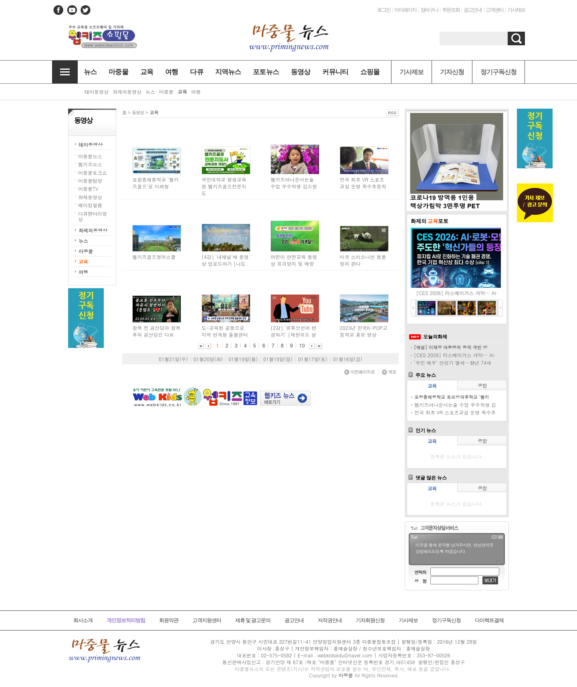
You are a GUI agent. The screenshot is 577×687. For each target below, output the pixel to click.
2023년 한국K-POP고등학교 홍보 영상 (363, 331)
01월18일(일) (278, 359)
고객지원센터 (206, 620)
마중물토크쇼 (92, 172)
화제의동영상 (93, 230)
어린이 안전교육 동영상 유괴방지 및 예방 (293, 260)
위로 (389, 372)
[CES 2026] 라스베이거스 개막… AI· (457, 292)
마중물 (86, 251)
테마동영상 (91, 144)
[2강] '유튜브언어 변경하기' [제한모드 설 (293, 331)
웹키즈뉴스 (90, 164)
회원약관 (168, 620)
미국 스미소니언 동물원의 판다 (363, 260)
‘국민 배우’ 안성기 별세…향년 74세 (452, 362)
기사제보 (516, 10)
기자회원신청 (370, 620)
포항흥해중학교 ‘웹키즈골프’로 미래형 (155, 183)
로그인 (383, 10)
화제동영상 (90, 197)
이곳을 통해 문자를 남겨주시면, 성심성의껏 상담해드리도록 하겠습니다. (457, 552)
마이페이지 (405, 10)
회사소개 (83, 620)
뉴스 (83, 240)
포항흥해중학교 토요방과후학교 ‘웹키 (451, 397)
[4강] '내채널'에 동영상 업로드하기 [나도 (225, 260)
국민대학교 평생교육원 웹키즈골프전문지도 (224, 186)
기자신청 (452, 72)
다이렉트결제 (489, 620)
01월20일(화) (208, 359)
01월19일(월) (243, 359)
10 (302, 345)
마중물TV (88, 188)
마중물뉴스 (90, 156)
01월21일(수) (173, 359)
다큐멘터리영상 (92, 216)
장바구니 (429, 10)
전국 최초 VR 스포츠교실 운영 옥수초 (455, 412)
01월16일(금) (347, 359)
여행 (83, 272)
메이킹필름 (90, 205)
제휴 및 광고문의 (253, 620)
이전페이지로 (359, 372)
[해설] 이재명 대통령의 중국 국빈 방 (450, 347)
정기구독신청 (498, 72)
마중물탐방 (90, 180)
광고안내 (472, 10)
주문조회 (451, 10)
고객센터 (494, 10)
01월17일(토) (312, 359)
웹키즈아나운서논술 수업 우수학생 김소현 (293, 183)
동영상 (138, 112)
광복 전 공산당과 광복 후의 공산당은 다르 (156, 331)
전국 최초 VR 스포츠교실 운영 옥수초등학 (363, 183)
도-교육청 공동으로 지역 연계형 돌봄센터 (225, 331)
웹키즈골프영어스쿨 (154, 256)
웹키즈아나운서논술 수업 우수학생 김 (455, 404)
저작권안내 (330, 620)
